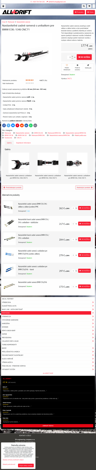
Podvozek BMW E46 (38, 135)
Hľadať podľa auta (80, 135)
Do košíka (84, 57)
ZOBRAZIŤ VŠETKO (48, 425)
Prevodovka (48, 337)
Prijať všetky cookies (25, 465)
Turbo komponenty (9, 345)
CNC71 (19, 138)
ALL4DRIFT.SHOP (48, 373)
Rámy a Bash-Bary (48, 330)
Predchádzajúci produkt (12, 187)
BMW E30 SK (9, 135)
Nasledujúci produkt (84, 187)
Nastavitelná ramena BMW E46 (60, 135)
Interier (48, 327)
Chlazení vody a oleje (48, 341)
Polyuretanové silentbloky (48, 355)
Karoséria (48, 323)
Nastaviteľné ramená (22, 133)
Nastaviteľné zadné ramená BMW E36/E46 (32, 282)
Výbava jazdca (48, 362)
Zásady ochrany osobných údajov (13, 460)
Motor (48, 334)
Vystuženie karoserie (48, 320)
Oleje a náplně (48, 358)
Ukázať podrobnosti (9, 464)
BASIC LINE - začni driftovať (48, 309)
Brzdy (48, 348)
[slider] (30, 80)
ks (74, 208)
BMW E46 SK (22, 135)
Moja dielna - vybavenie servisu (48, 366)
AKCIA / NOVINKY (7, 299)
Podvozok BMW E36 (54, 133)
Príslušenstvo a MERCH (48, 351)
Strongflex (48, 316)
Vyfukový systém (48, 369)
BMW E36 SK (38, 133)
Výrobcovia (8, 138)
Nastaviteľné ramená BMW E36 (76, 133)
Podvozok (8, 133)
